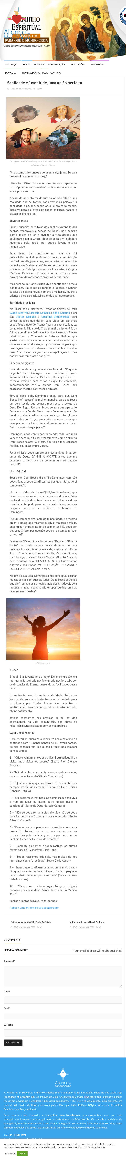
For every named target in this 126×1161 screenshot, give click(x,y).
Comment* (9, 961)
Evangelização (56, 64)
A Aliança (11, 64)
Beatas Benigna (26, 316)
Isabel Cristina (61, 312)
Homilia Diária (31, 72)
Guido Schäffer (19, 312)
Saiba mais (10, 1153)
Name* (7, 991)
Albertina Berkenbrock (55, 316)
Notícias (39, 64)
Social (27, 64)
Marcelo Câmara (39, 312)
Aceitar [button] (22, 1153)
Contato (55, 72)
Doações (10, 72)
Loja (45, 72)
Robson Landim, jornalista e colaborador (34, 907)
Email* (7, 1008)
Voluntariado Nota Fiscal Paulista (87, 922)
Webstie (8, 1024)
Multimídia (97, 64)
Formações (78, 64)
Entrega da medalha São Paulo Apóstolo (30, 922)
